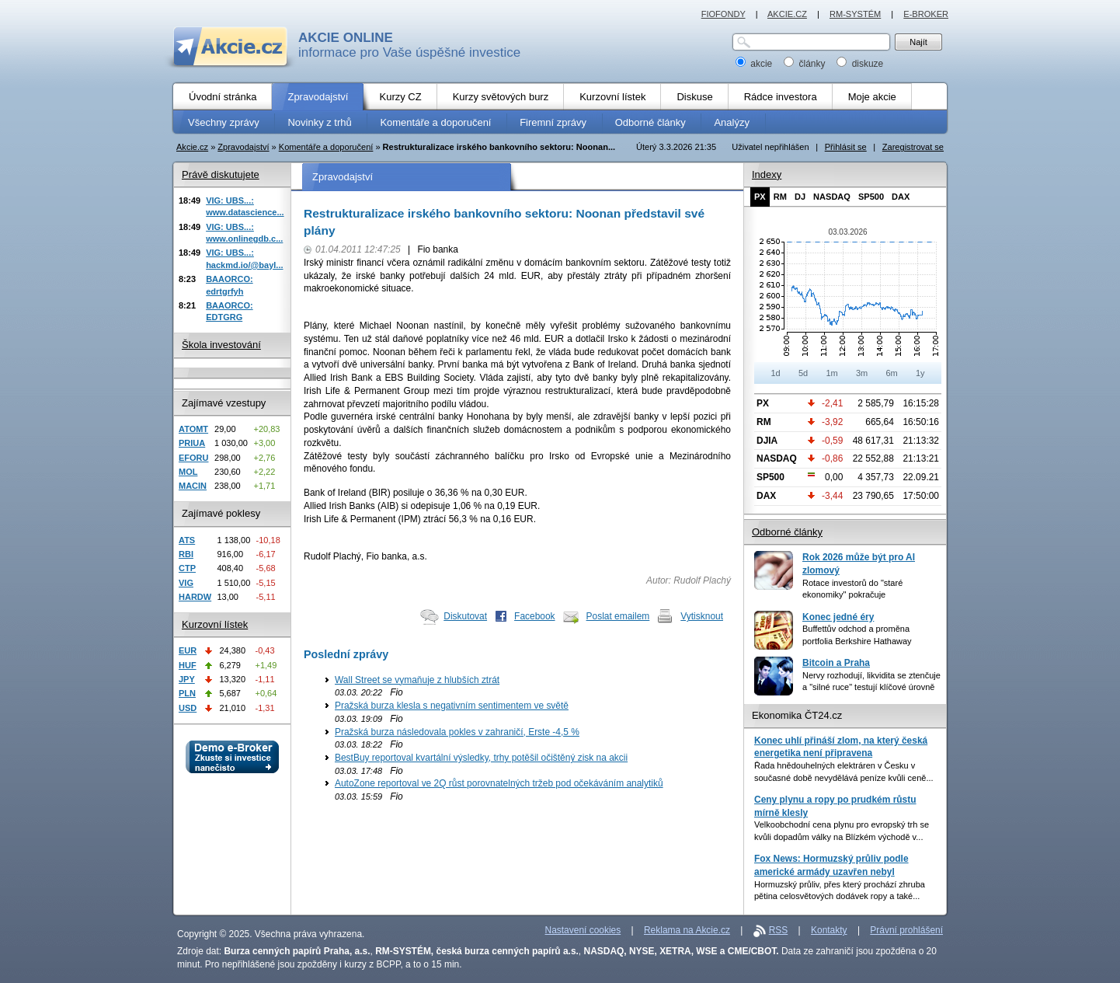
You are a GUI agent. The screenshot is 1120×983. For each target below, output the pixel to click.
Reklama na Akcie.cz (687, 930)
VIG (186, 582)
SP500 (871, 196)
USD (188, 708)
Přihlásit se (846, 147)
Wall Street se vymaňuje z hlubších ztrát (417, 680)
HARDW (195, 596)
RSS (778, 930)
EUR (188, 650)
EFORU (194, 457)
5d (803, 373)
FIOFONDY (723, 14)
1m (831, 373)
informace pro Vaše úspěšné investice (409, 45)
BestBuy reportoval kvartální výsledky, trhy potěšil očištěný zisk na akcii (481, 757)
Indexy (766, 174)
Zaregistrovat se (913, 147)
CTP (187, 568)
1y (920, 373)
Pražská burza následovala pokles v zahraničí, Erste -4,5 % (457, 732)
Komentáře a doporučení (326, 147)
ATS (187, 540)
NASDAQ (831, 196)
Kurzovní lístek (215, 624)
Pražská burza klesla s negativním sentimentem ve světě (452, 705)
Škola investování (221, 344)
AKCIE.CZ (787, 14)
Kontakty (829, 930)
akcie (755, 63)
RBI (186, 554)
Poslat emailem (618, 616)
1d (775, 373)
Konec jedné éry (838, 617)
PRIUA (192, 443)
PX (760, 196)
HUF (188, 665)
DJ (800, 196)
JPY (187, 679)
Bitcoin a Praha (836, 662)
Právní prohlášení (906, 930)
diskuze (860, 63)
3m (862, 373)
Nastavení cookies (583, 930)
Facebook (534, 616)
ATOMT (193, 429)
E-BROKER (925, 14)
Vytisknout (701, 616)
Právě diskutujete (220, 174)
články (806, 63)
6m (891, 373)
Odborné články (787, 532)
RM (780, 196)
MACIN (193, 485)
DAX (901, 196)
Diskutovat (465, 616)
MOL (188, 471)
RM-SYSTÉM (855, 14)
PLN (187, 693)
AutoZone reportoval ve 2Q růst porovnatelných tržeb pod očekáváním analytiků (499, 783)
